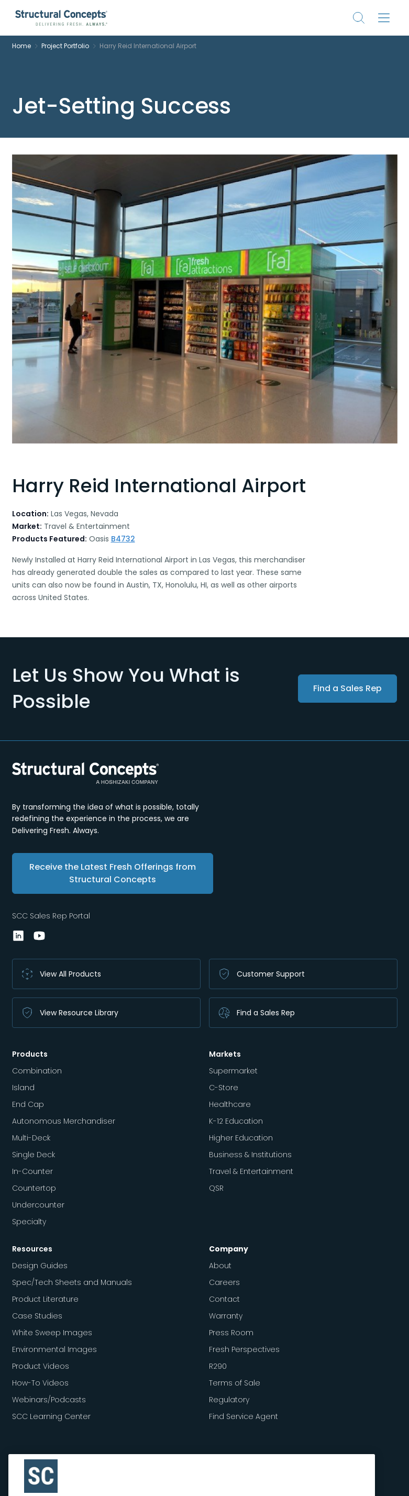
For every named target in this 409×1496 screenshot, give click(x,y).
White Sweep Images (52, 1332)
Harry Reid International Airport (148, 46)
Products (30, 1054)
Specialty (29, 1221)
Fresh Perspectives (244, 1349)
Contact (224, 1299)
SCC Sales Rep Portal (51, 916)
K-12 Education (236, 1121)
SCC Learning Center (51, 1416)
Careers (224, 1282)
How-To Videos (40, 1383)
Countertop (34, 1188)
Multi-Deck (31, 1138)
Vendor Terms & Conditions (58, 1481)
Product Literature (45, 1299)
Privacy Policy (131, 1481)
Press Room (231, 1332)
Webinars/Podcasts (49, 1399)
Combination (37, 1071)
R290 (218, 1366)
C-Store (223, 1087)
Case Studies (37, 1316)
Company (228, 1249)
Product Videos (40, 1366)
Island (23, 1087)
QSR (216, 1188)
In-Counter (32, 1171)
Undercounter (38, 1205)
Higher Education (241, 1138)
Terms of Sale (234, 1383)
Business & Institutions (250, 1154)
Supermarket (233, 1071)
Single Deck (33, 1154)
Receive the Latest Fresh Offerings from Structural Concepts (112, 873)
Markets (225, 1054)
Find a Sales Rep (347, 688)
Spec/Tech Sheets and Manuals (72, 1282)
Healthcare (230, 1104)
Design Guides (40, 1265)
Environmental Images (54, 1349)
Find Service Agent (243, 1416)
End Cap (28, 1104)
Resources (32, 1249)
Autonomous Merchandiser (63, 1121)
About (220, 1265)
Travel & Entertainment (251, 1171)
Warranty (225, 1316)
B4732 (123, 539)
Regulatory (229, 1399)
